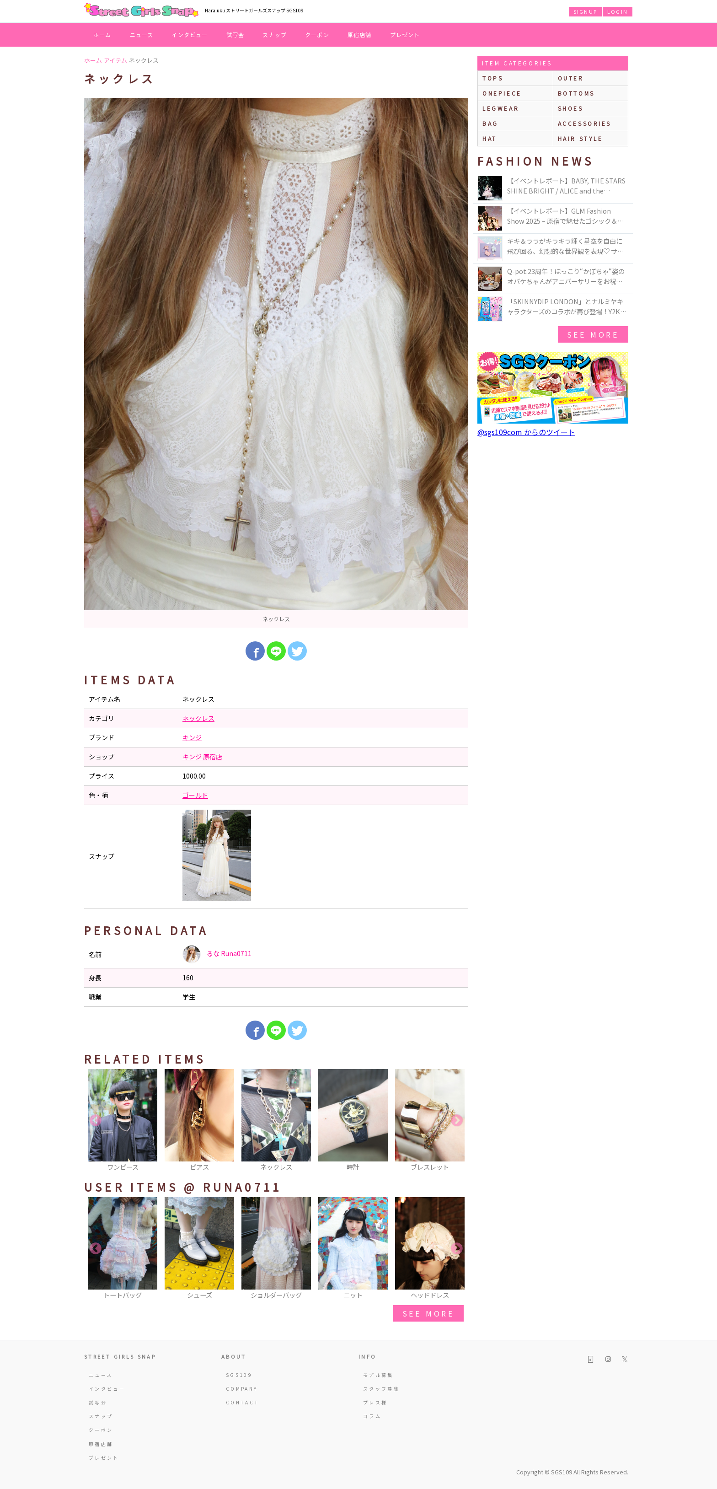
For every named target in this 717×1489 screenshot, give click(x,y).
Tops (492, 78)
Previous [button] (95, 1121)
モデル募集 (378, 1374)
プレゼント (405, 34)
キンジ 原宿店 (202, 756)
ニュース (142, 34)
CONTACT (242, 1402)
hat (489, 138)
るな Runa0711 (216, 954)
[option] (276, 363)
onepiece (502, 93)
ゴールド (195, 795)
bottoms (576, 93)
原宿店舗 (360, 34)
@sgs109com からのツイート (526, 431)
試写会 (235, 34)
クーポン (317, 34)
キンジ (192, 737)
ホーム (102, 34)
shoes (570, 108)
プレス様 (375, 1402)
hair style (580, 138)
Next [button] (457, 1121)
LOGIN (617, 11)
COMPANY (242, 1388)
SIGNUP (585, 11)
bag (490, 123)
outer (571, 78)
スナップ (274, 34)
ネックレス (198, 718)
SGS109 (239, 1374)
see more (428, 1313)
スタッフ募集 (381, 1388)
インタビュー (189, 34)
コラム (372, 1416)
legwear (500, 108)
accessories (585, 123)
